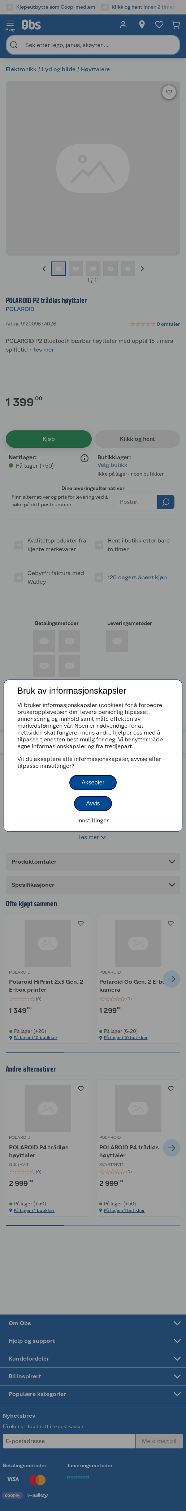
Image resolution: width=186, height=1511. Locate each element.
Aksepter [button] (93, 782)
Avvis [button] (93, 803)
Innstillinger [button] (93, 820)
